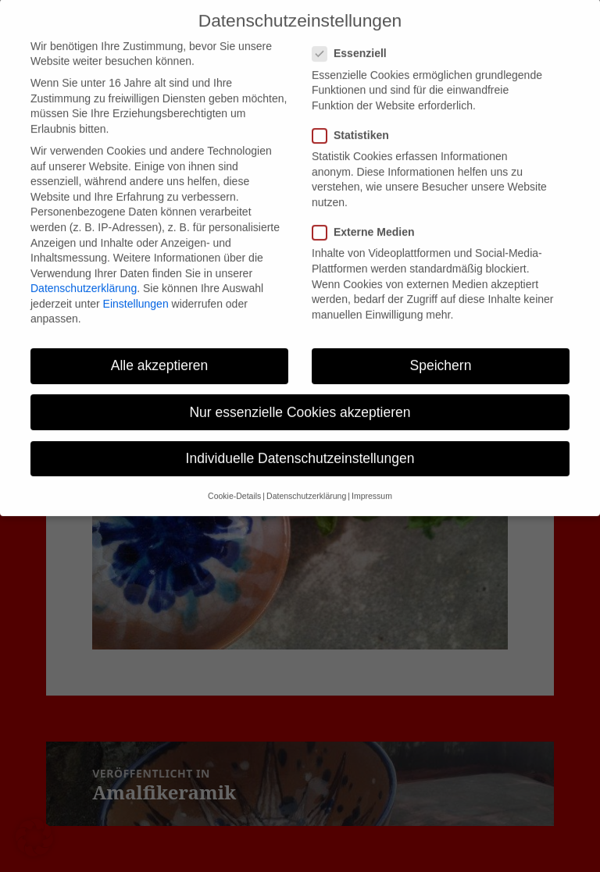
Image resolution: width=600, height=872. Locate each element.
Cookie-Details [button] (234, 481)
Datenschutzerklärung (83, 274)
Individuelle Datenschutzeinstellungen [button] (300, 444)
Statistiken (355, 121)
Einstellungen (136, 289)
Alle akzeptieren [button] (160, 351)
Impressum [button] (372, 481)
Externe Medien (368, 218)
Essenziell (354, 39)
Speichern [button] (441, 351)
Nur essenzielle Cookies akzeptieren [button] (299, 397)
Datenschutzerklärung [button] (306, 481)
